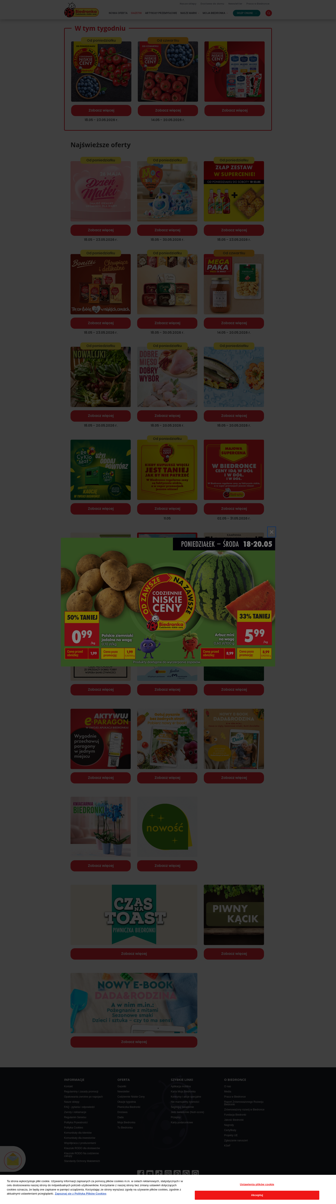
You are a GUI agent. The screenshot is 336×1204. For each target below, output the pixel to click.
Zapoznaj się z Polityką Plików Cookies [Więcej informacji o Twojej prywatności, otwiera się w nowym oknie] (80, 1193)
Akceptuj (257, 1195)
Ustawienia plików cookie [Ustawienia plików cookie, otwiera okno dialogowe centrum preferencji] (257, 1184)
